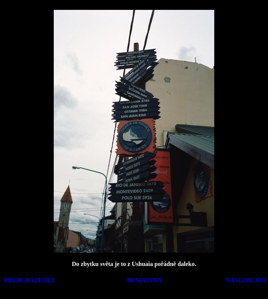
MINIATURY (144, 280)
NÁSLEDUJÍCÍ (246, 280)
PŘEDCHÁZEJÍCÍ (29, 280)
